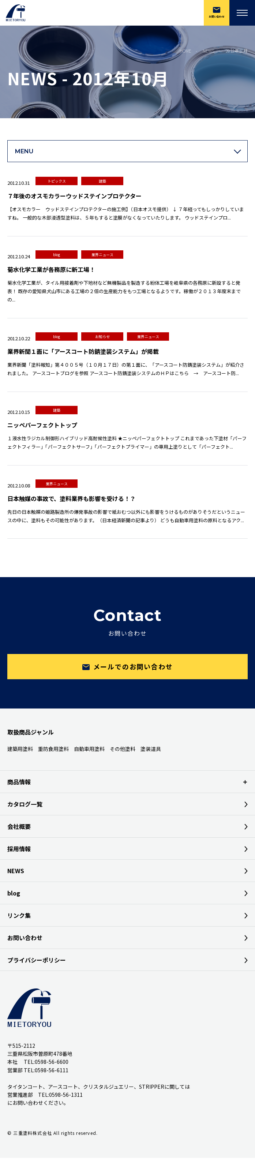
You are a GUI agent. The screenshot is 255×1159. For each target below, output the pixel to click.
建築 (102, 181)
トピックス (57, 181)
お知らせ (102, 336)
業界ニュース (102, 254)
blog (56, 254)
